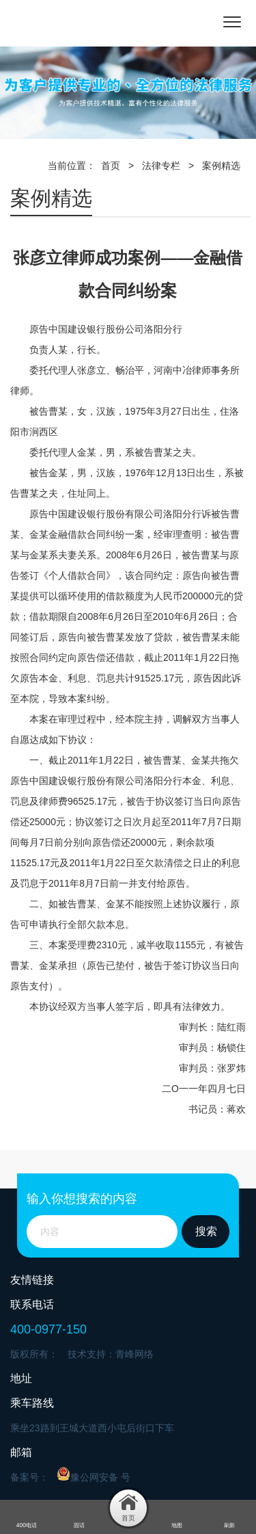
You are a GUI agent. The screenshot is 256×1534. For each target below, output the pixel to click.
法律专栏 (161, 165)
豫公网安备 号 (93, 1475)
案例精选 (221, 165)
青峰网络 (134, 1354)
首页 (110, 165)
